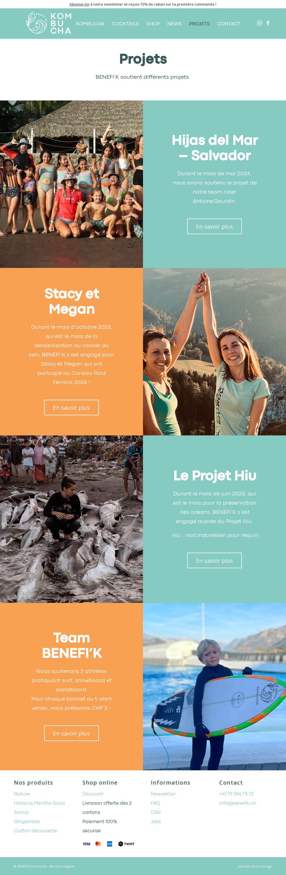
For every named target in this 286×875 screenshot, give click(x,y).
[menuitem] (90, 23)
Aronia (21, 813)
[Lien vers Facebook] (268, 23)
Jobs (156, 822)
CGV (156, 813)
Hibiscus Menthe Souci (39, 803)
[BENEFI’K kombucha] (49, 23)
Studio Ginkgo (261, 866)
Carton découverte (35, 831)
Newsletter (163, 794)
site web (244, 866)
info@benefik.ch (237, 803)
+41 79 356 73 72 (236, 794)
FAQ (155, 803)
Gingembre (27, 822)
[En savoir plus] (214, 226)
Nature (22, 794)
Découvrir (93, 794)
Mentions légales (62, 866)
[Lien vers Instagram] (259, 23)
